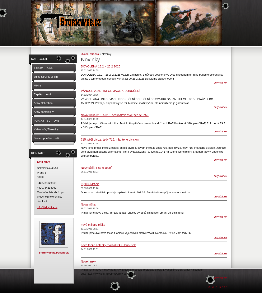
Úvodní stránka (90, 54)
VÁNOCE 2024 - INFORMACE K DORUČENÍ (110, 91)
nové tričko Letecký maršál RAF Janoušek (108, 245)
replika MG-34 (90, 184)
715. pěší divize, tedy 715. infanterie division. (110, 139)
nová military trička (93, 224)
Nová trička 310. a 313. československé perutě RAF (115, 115)
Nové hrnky (88, 261)
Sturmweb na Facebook (54, 252)
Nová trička (88, 204)
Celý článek (220, 82)
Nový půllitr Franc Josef (96, 167)
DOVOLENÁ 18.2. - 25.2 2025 (100, 66)
